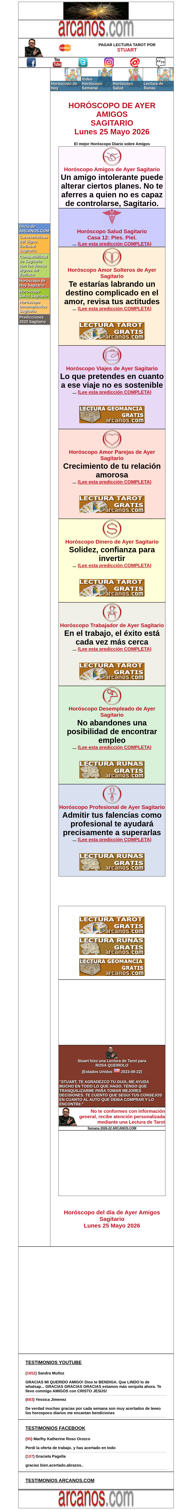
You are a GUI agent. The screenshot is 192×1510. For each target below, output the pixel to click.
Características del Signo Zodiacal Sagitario (33, 244)
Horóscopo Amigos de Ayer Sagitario (112, 169)
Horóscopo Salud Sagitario (33, 293)
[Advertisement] (34, 133)
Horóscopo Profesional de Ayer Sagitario (112, 807)
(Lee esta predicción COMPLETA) (115, 243)
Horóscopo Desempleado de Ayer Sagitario (112, 712)
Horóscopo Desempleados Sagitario (33, 306)
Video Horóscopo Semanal (92, 83)
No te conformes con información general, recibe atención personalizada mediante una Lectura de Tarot (122, 1117)
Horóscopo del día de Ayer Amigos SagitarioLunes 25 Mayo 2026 (112, 1219)
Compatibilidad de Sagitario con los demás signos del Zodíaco (33, 266)
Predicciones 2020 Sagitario (32, 319)
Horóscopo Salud (123, 85)
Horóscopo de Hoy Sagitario (32, 283)
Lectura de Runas (153, 85)
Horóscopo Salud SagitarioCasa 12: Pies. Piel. (112, 234)
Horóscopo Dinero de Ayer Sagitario (112, 542)
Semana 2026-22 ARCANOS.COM (112, 1128)
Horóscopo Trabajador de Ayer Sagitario (112, 625)
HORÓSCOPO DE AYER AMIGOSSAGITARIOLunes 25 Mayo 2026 (111, 118)
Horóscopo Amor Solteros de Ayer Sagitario (112, 273)
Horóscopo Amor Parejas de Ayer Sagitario (112, 455)
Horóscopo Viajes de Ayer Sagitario (112, 368)
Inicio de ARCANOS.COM (34, 228)
